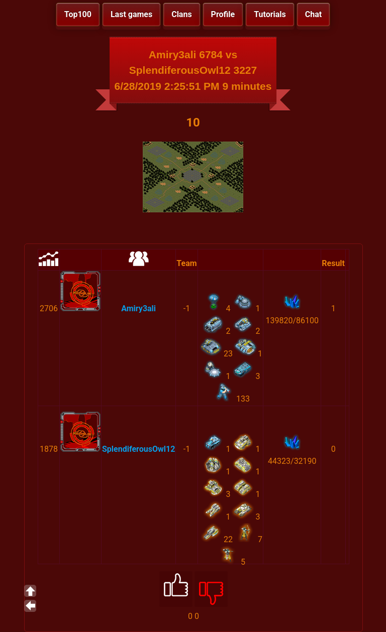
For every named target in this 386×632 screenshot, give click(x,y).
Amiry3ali (138, 308)
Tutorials (270, 14)
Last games (131, 14)
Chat (313, 14)
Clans (181, 14)
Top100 (77, 14)
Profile (223, 14)
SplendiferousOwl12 (138, 449)
